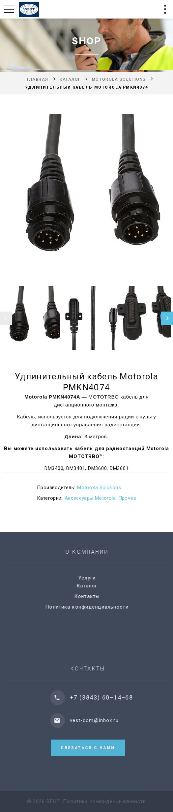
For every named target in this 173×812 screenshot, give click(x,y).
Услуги (91, 578)
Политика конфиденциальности (90, 607)
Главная (37, 79)
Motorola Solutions (119, 79)
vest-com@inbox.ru (100, 720)
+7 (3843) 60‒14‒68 (108, 697)
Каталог (70, 79)
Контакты (91, 596)
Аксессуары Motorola (90, 498)
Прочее (127, 498)
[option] (86, 193)
